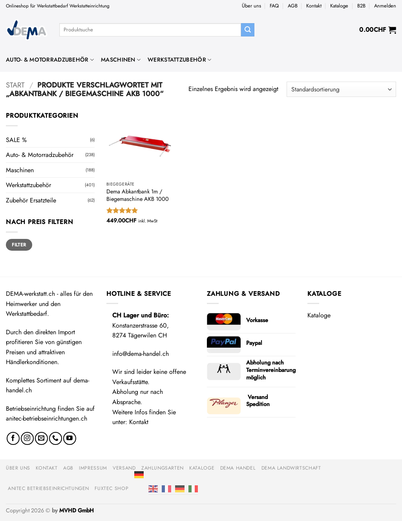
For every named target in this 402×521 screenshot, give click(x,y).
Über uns (251, 5)
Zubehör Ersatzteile (31, 200)
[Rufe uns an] (55, 438)
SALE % (16, 139)
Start (15, 85)
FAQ (274, 5)
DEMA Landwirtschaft (291, 468)
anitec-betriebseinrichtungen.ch (46, 418)
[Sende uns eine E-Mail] (41, 438)
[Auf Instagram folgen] (27, 438)
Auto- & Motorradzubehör (50, 60)
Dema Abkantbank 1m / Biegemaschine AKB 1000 (137, 195)
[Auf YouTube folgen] (69, 438)
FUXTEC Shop (111, 488)
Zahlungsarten (162, 468)
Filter (19, 244)
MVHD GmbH (76, 510)
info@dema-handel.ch (140, 353)
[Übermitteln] (247, 29)
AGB (293, 5)
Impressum (93, 468)
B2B (361, 5)
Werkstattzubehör (179, 60)
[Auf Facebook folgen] (13, 438)
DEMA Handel (238, 468)
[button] (385, 6)
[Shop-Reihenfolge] (341, 89)
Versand (124, 468)
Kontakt (314, 5)
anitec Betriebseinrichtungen (48, 488)
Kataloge (339, 5)
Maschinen (121, 60)
